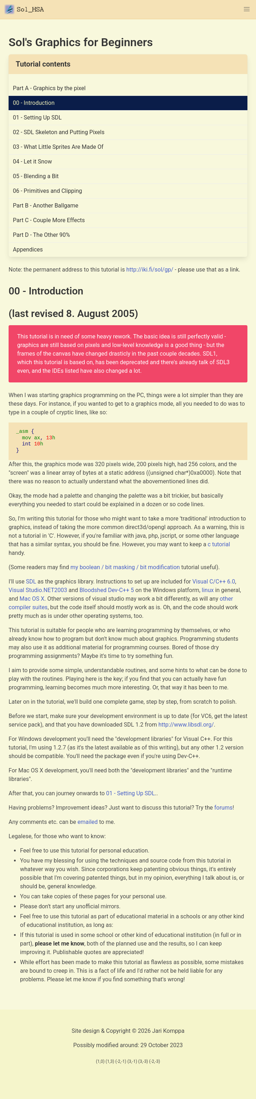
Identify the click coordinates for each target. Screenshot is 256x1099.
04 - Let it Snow (32, 161)
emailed (88, 822)
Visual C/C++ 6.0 (213, 581)
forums (223, 807)
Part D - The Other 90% (41, 234)
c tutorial (219, 544)
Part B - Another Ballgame (45, 205)
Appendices (28, 249)
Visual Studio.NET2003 (38, 590)
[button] (246, 9)
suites (40, 607)
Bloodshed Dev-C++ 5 (106, 590)
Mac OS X (32, 598)
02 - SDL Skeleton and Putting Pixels (58, 132)
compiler (20, 607)
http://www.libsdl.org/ (186, 724)
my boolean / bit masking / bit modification (125, 567)
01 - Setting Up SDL (37, 117)
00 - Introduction (33, 102)
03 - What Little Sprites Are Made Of (58, 146)
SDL (31, 581)
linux (207, 590)
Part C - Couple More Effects (49, 220)
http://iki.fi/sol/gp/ (149, 269)
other (226, 598)
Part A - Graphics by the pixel (49, 88)
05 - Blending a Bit (36, 176)
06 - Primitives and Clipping (47, 190)
